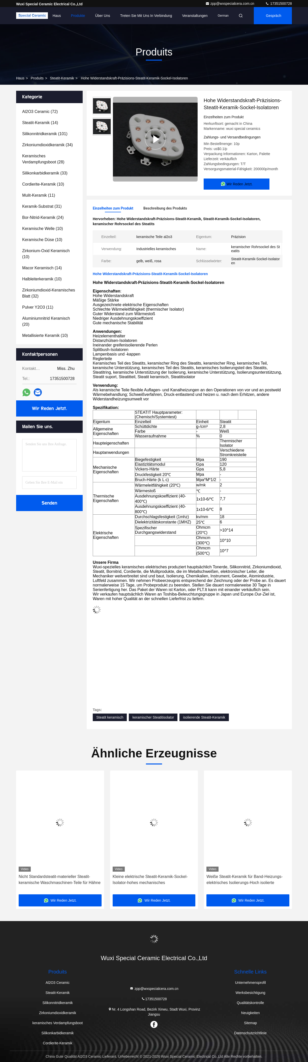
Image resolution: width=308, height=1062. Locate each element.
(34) (47, 145)
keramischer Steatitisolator (153, 717)
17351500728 (278, 4)
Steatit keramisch (109, 717)
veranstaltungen (194, 16)
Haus (57, 16)
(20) (46, 321)
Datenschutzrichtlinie (250, 1033)
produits (37, 78)
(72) (40, 111)
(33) (45, 173)
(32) (48, 293)
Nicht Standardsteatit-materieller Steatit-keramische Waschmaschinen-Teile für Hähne (60, 879)
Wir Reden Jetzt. (49, 408)
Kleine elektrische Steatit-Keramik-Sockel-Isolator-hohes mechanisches (150, 879)
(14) (40, 123)
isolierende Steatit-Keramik (204, 717)
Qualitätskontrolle (250, 1003)
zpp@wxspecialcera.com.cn (230, 4)
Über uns (102, 16)
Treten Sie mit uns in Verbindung (146, 16)
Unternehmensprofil (250, 983)
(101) (45, 134)
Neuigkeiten (250, 1013)
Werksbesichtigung (250, 993)
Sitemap (250, 1023)
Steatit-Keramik (62, 78)
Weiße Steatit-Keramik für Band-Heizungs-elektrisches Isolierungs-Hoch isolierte (244, 879)
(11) (38, 195)
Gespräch (273, 16)
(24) (43, 217)
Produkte (78, 16)
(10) (43, 184)
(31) (42, 206)
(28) (43, 159)
